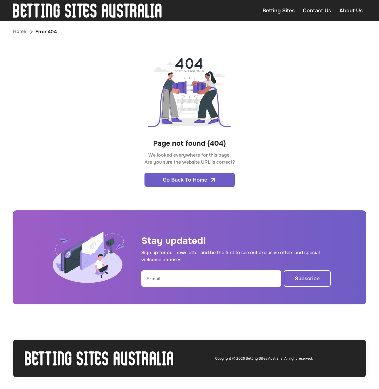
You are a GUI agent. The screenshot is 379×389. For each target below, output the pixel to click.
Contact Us (317, 10)
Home (19, 31)
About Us (351, 10)
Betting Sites (278, 10)
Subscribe (307, 278)
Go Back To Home (190, 179)
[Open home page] (87, 11)
